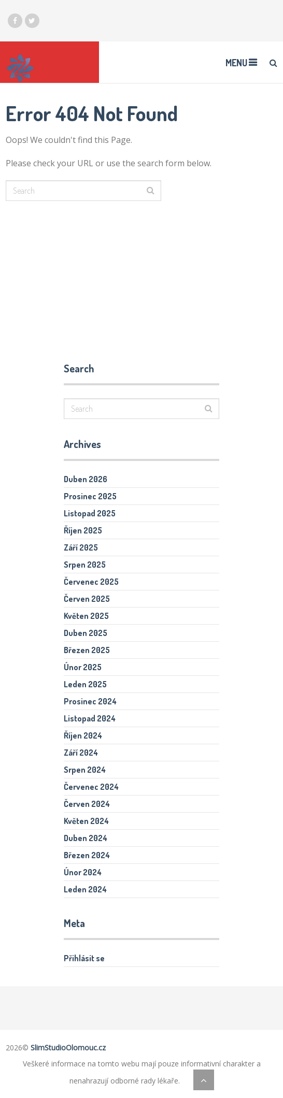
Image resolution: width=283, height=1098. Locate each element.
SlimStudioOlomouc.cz (68, 1047)
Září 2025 (81, 547)
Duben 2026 (85, 479)
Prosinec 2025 (90, 496)
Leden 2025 (85, 684)
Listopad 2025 (90, 513)
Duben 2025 (85, 633)
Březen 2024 (87, 855)
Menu (236, 62)
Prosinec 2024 (90, 701)
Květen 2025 (86, 616)
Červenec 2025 (91, 581)
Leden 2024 (85, 889)
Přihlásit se (84, 958)
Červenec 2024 (91, 787)
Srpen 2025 (85, 564)
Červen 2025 (87, 599)
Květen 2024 (86, 821)
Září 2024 (81, 752)
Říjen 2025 (83, 530)
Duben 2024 (85, 838)
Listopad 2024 (90, 718)
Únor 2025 (83, 667)
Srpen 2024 (85, 769)
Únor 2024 (83, 872)
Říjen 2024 (83, 735)
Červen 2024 (87, 804)
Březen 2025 (87, 650)
